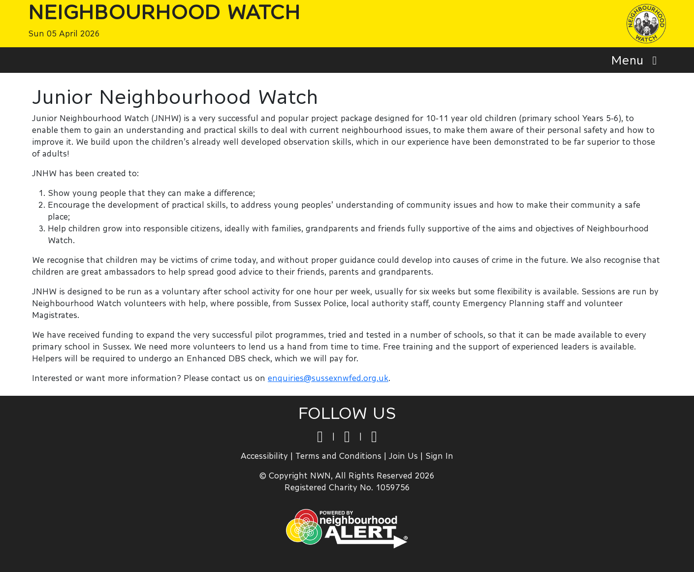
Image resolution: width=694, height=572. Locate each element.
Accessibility (264, 455)
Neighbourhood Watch (164, 12)
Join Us (403, 455)
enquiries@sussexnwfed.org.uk (328, 377)
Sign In (439, 455)
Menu (636, 60)
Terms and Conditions (338, 455)
